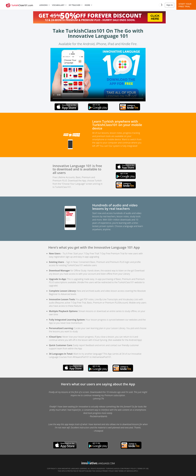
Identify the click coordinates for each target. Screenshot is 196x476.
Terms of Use (143, 468)
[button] (160, 5)
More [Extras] (87, 5)
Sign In (169, 5)
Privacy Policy (130, 468)
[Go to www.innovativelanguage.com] (98, 462)
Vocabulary (58, 5)
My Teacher (74, 5)
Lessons (43, 5)
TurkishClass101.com (114, 468)
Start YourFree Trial (187, 5)
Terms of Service (125, 471)
